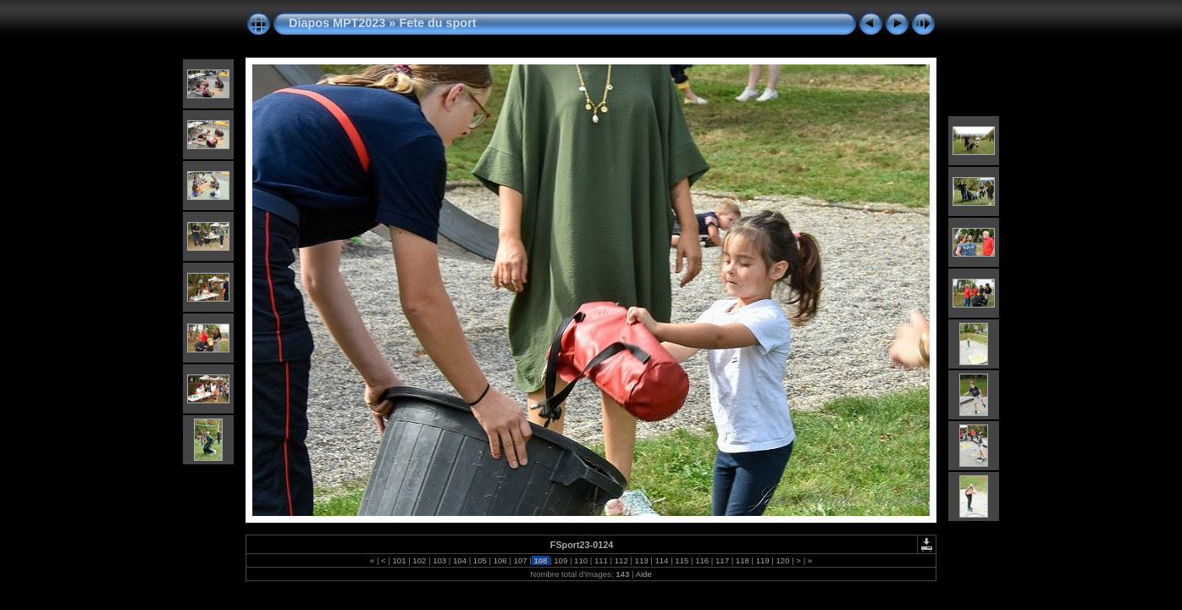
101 (399, 560)
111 (601, 560)
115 (682, 560)
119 (762, 560)
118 (742, 560)
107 (520, 560)
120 (783, 560)
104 (459, 560)
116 (701, 560)
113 (641, 560)
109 (561, 560)
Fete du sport (437, 23)
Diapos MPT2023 (337, 23)
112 (621, 560)
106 (500, 560)
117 (722, 560)
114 (662, 560)
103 (440, 560)
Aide (644, 574)
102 (419, 560)
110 (580, 560)
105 (480, 560)
